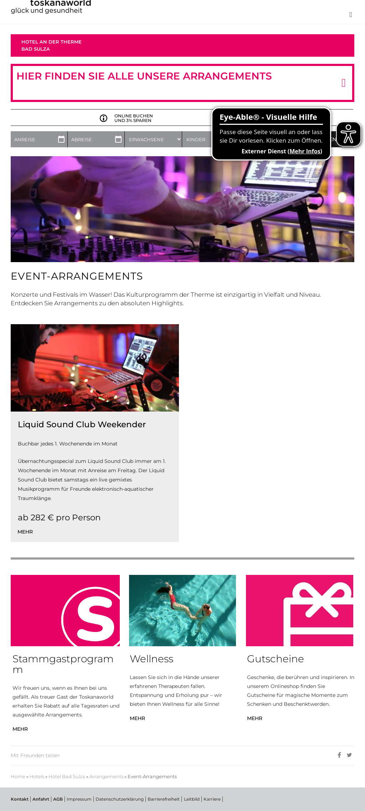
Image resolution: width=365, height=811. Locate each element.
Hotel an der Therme (51, 42)
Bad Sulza (35, 49)
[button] (344, 83)
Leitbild (191, 799)
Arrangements (106, 776)
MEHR (20, 729)
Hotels (37, 776)
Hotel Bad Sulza (66, 776)
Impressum (79, 799)
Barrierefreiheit (164, 799)
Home (18, 776)
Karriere (211, 799)
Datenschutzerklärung (120, 799)
